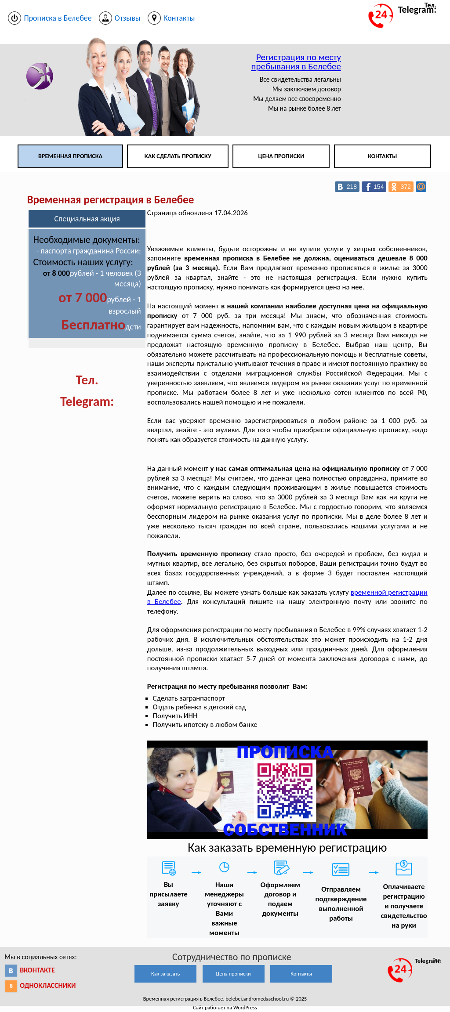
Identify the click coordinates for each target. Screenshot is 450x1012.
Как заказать (165, 973)
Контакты (382, 156)
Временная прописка (70, 156)
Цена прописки (281, 156)
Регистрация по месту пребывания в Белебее (296, 61)
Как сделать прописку (178, 156)
